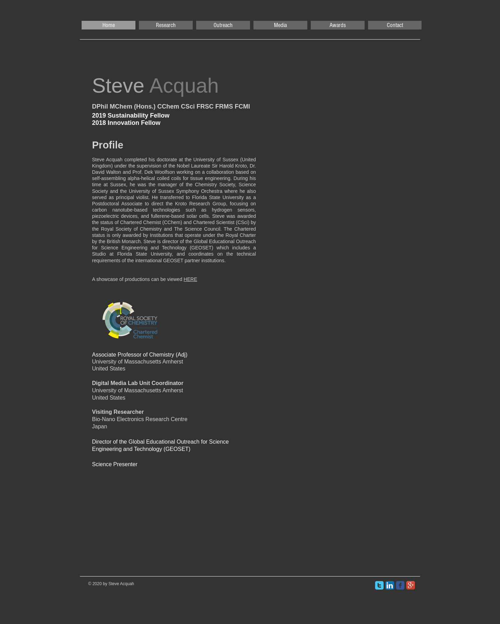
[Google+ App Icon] (410, 585)
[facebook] (400, 585)
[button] (166, 25)
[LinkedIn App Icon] (389, 585)
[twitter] (379, 585)
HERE (190, 279)
